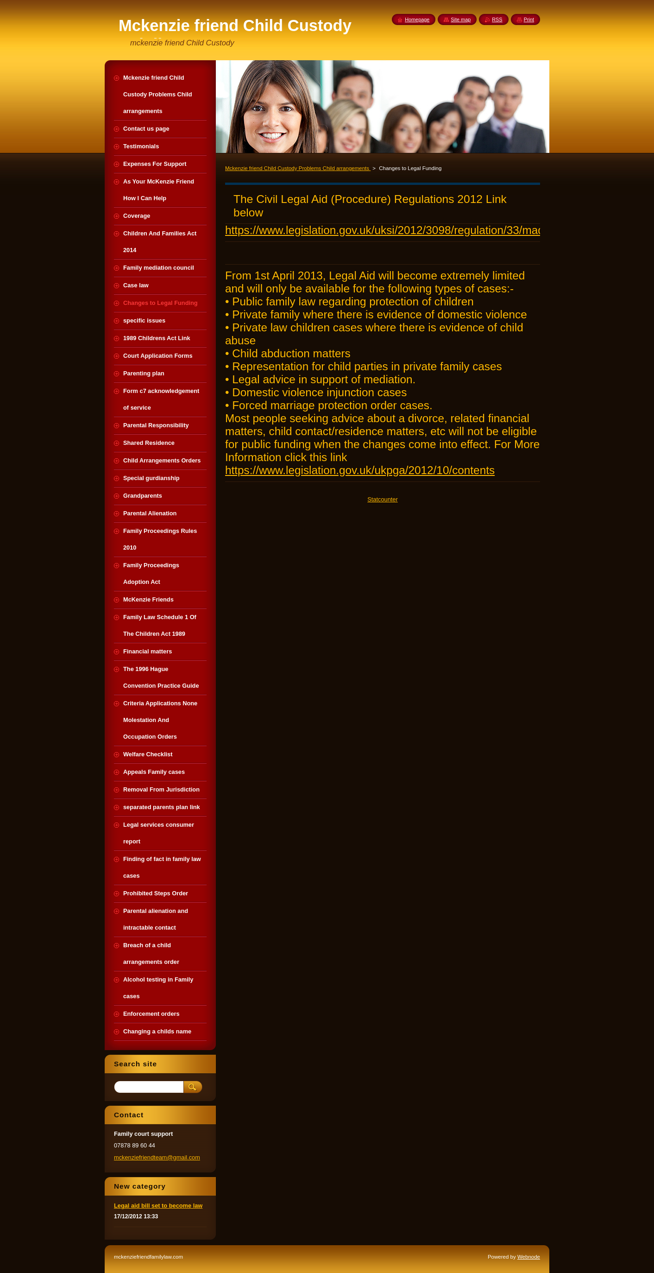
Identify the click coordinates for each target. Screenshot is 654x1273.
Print (529, 19)
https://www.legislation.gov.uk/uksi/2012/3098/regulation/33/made (387, 230)
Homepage (417, 19)
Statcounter (382, 499)
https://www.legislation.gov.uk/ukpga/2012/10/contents (360, 470)
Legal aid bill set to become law (158, 1205)
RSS (497, 19)
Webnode (528, 1257)
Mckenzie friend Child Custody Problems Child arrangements (298, 168)
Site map (461, 19)
